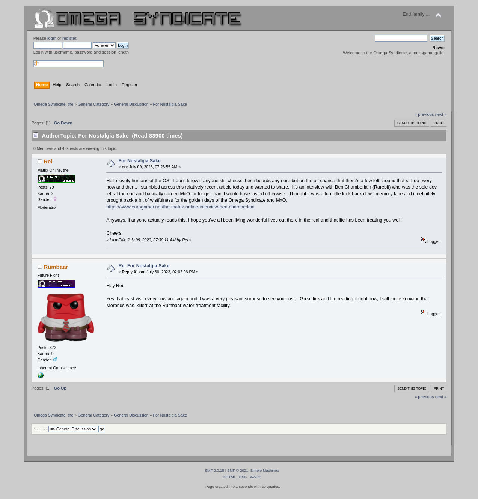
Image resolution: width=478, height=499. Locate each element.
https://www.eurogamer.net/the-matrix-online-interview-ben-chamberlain (180, 207)
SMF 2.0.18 (214, 470)
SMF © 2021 (237, 470)
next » (441, 114)
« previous (424, 114)
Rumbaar (56, 267)
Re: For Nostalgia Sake (144, 265)
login (51, 38)
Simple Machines (264, 470)
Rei (48, 161)
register (69, 38)
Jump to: (41, 429)
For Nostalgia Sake (140, 160)
